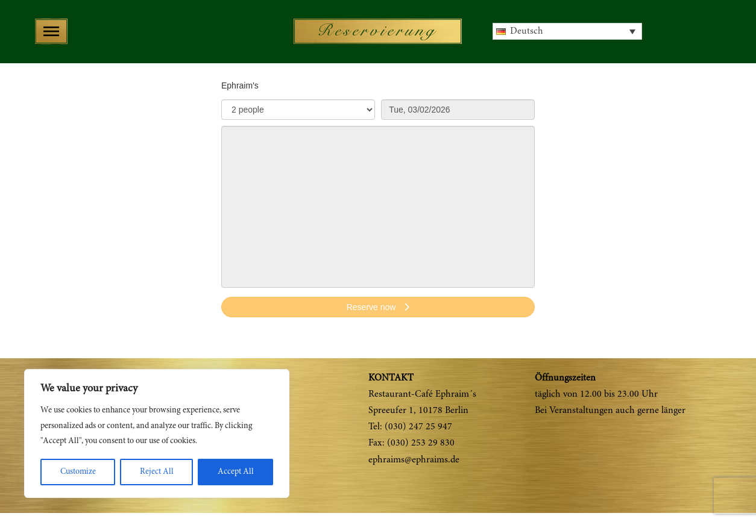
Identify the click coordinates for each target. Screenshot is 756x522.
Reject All (157, 472)
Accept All (236, 472)
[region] (156, 433)
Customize (78, 472)
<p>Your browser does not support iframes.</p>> (378, 204)
